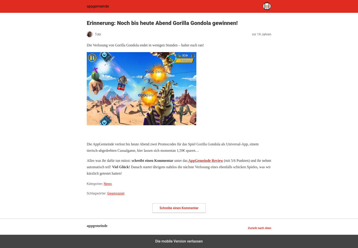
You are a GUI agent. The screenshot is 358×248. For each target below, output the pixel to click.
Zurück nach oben (259, 228)
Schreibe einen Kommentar (179, 208)
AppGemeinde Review (205, 161)
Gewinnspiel (115, 193)
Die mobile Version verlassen (179, 241)
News (108, 184)
